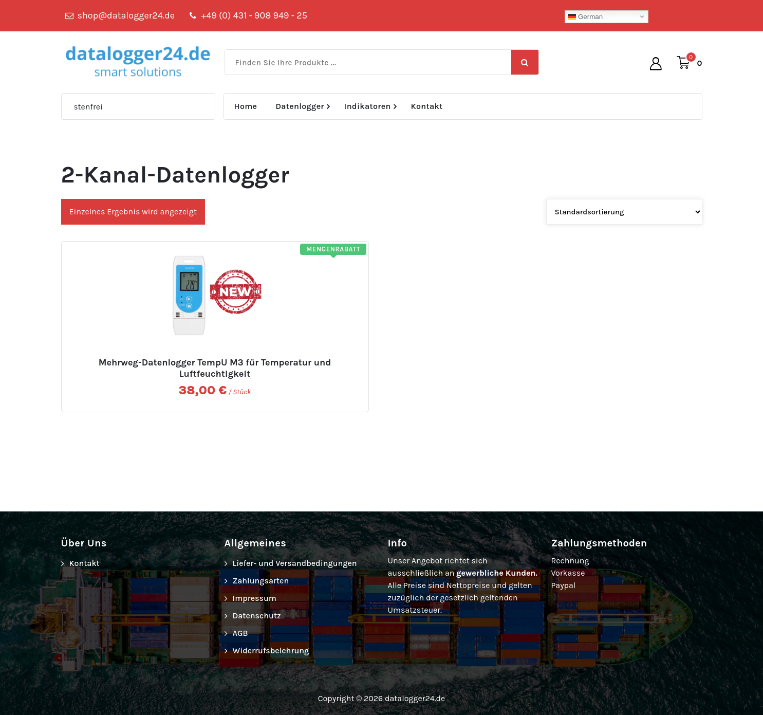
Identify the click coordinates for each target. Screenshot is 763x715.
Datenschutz (257, 615)
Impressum (254, 598)
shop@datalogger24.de (126, 15)
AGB (240, 633)
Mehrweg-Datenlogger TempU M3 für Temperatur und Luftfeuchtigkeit (215, 368)
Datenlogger (299, 106)
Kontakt (426, 106)
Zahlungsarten (261, 580)
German (585, 17)
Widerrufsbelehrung (271, 650)
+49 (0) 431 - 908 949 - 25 (254, 15)
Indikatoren (367, 106)
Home (245, 106)
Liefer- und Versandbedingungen (295, 563)
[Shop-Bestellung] (624, 212)
